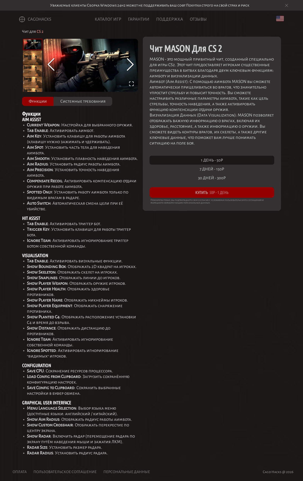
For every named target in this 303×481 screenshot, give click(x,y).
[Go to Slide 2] (32, 58)
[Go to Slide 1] (32, 44)
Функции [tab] (38, 101)
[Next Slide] (130, 65)
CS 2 (40, 31)
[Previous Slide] (51, 65)
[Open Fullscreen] (131, 84)
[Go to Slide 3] (32, 70)
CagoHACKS (35, 19)
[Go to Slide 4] (32, 82)
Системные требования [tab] (83, 101)
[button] (90, 65)
